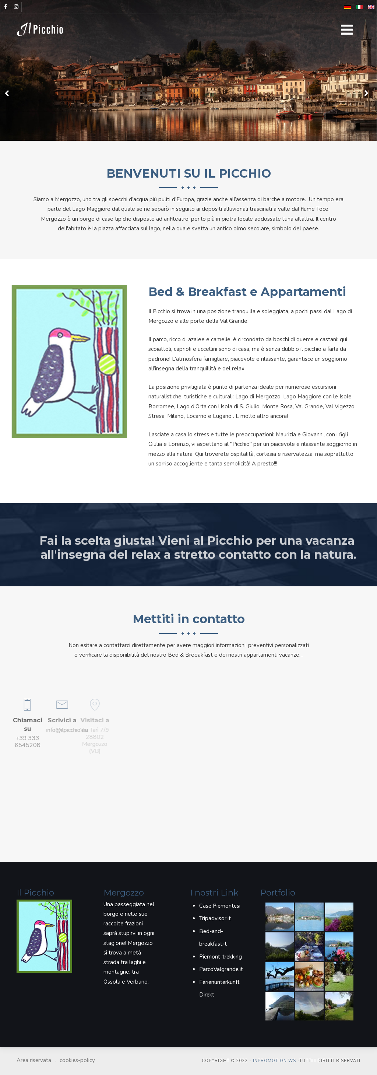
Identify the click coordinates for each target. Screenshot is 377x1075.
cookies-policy (77, 1060)
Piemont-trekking (220, 956)
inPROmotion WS (274, 1061)
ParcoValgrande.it (221, 969)
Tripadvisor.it (215, 918)
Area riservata (34, 1060)
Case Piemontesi (219, 906)
